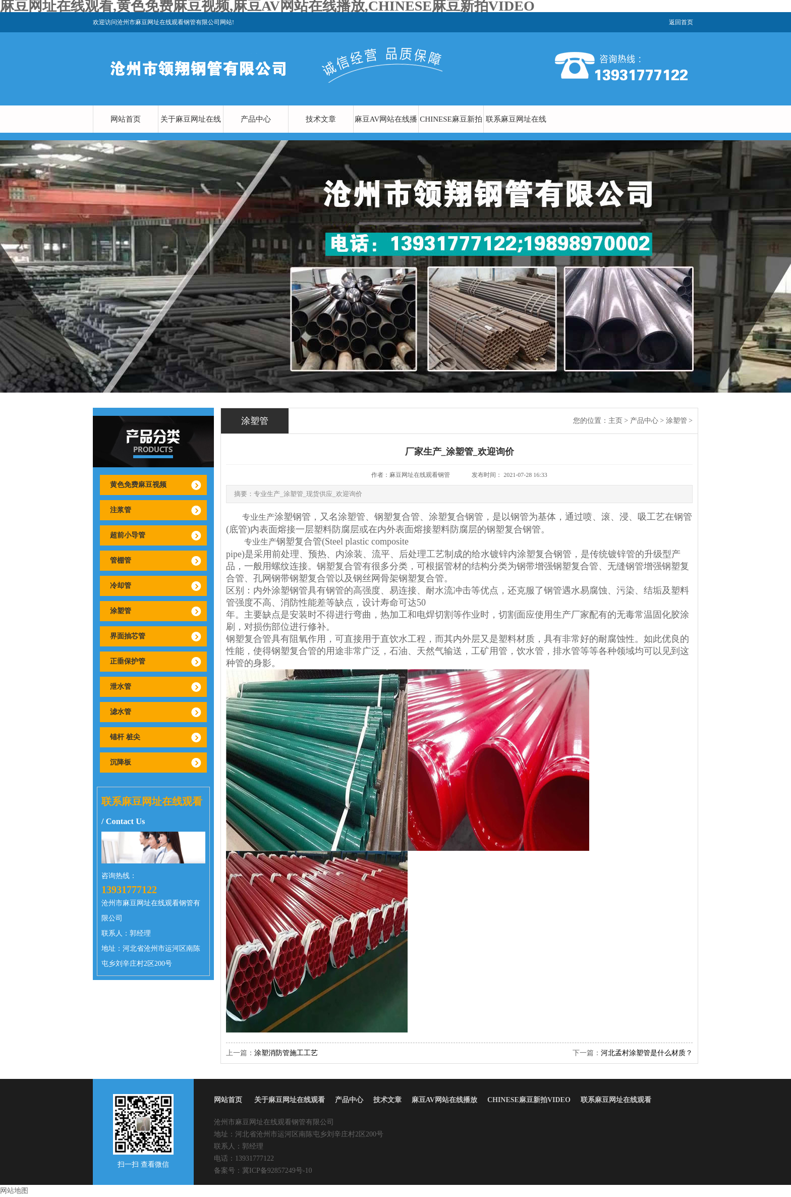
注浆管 (120, 510)
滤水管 (120, 712)
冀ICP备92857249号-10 (277, 1170)
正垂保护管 (127, 661)
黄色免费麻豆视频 (138, 484)
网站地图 (14, 1190)
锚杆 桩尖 (125, 737)
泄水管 (120, 686)
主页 (615, 420)
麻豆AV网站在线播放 (386, 132)
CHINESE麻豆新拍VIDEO (451, 132)
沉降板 (120, 762)
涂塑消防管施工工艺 (286, 1053)
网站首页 (125, 119)
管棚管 (120, 560)
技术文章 (321, 119)
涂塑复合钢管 (544, 554)
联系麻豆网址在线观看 (516, 132)
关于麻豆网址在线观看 (190, 132)
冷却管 (120, 585)
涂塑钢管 (292, 517)
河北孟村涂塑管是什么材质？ (647, 1053)
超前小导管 (127, 535)
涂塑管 (120, 611)
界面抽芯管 (127, 636)
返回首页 (681, 22)
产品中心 (256, 119)
